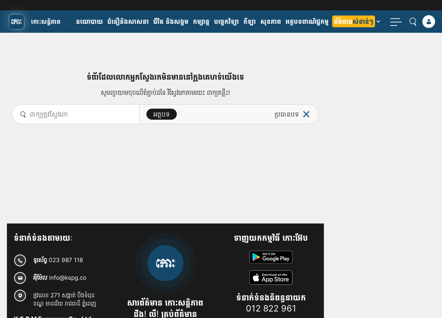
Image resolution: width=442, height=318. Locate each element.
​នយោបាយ (89, 21)
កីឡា (249, 21)
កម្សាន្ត (201, 21)
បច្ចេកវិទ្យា (226, 21)
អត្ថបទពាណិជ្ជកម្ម (307, 21)
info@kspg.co (67, 277)
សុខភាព (270, 21)
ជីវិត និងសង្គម (171, 21)
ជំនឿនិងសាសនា (128, 21)
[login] (428, 21)
